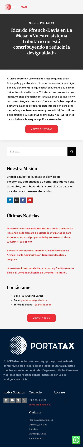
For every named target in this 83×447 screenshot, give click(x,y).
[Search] (71, 151)
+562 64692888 (42, 304)
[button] (66, 401)
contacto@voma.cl (40, 404)
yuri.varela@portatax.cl (34, 300)
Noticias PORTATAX (41, 23)
